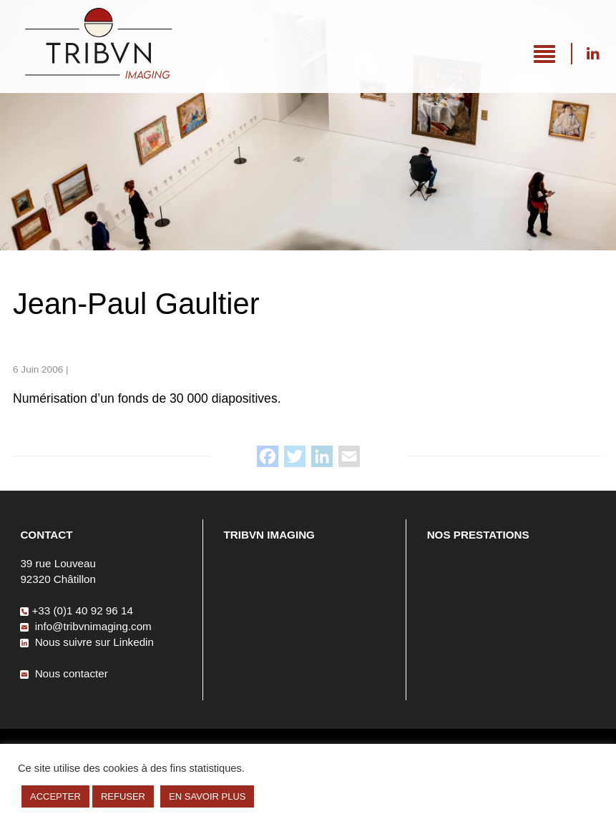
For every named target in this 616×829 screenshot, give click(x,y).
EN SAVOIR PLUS (207, 796)
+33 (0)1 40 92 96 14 (76, 610)
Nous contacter (63, 673)
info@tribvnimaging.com (85, 626)
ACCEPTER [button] (55, 796)
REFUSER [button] (123, 796)
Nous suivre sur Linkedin (592, 53)
